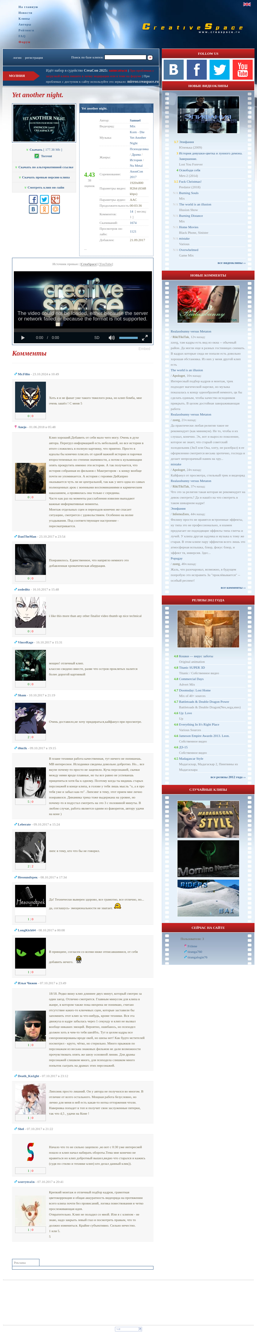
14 (131, 211)
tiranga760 (195, 951)
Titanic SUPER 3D (192, 667)
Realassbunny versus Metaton (191, 331)
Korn (133, 132)
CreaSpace (89, 264)
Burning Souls (188, 193)
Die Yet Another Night (138, 137)
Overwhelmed (188, 250)
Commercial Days (191, 679)
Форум (24, 42)
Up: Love (185, 713)
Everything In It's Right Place (199, 724)
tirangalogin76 (197, 957)
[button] (144, 348)
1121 (133, 231)
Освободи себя (189, 170)
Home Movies (188, 227)
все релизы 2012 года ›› (228, 777)
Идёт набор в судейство (77, 70)
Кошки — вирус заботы (196, 656)
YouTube (106, 264)
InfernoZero (181, 514)
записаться (117, 70)
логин (17, 57)
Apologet (178, 375)
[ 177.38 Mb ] (44, 149)
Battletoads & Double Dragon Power (204, 701)
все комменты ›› (233, 587)
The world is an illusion (195, 204)
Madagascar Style (191, 758)
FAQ (22, 36)
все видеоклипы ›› (232, 263)
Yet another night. (94, 108)
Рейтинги (26, 30)
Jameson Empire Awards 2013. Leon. (204, 736)
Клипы (24, 18)
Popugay (177, 558)
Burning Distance (191, 215)
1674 (133, 223)
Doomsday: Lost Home (195, 690)
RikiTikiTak (181, 337)
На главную (28, 7)
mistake (184, 238)
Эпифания (186, 142)
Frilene (192, 946)
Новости (25, 12)
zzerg (176, 420)
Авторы (24, 24)
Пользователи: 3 (192, 939)
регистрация (34, 57)
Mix (132, 126)
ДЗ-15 (183, 747)
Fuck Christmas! (190, 181)
